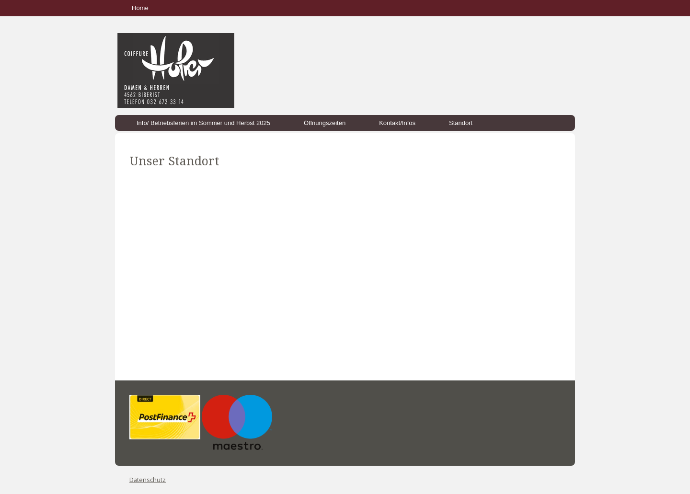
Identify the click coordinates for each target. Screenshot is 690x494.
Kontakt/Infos (397, 122)
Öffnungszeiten (324, 122)
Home (140, 7)
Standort (460, 122)
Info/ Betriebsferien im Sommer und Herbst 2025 (203, 122)
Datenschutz (147, 479)
